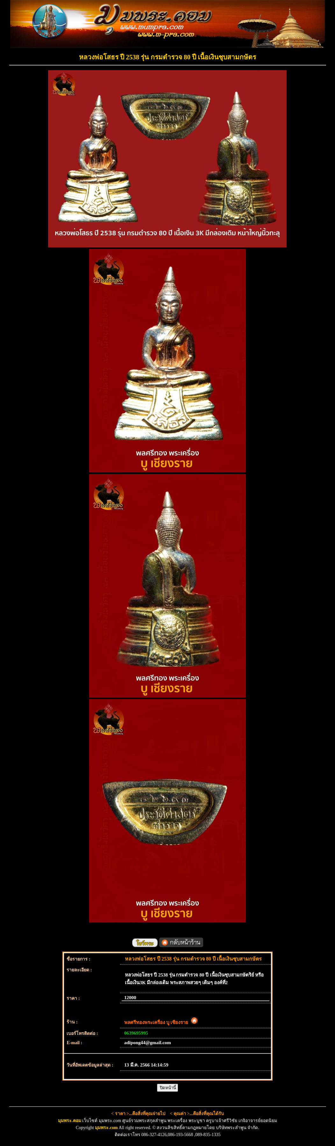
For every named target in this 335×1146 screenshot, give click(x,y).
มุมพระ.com (106, 1127)
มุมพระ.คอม (69, 1120)
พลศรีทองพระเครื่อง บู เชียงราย (161, 1022)
